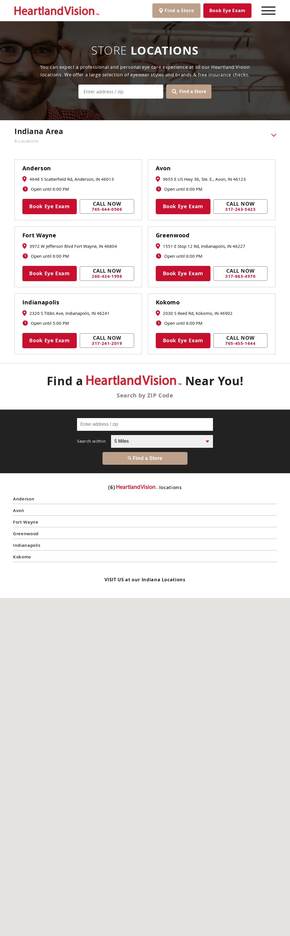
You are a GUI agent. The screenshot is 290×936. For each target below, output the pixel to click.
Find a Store (189, 91)
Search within (91, 441)
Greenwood (173, 235)
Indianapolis (40, 302)
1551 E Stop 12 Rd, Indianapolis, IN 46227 (200, 246)
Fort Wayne (39, 235)
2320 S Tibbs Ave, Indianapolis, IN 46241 (66, 313)
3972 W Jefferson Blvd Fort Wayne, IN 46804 (69, 246)
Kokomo (168, 302)
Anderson (36, 168)
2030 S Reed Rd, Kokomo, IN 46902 (194, 313)
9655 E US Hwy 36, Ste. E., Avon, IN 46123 (201, 179)
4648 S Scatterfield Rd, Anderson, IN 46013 (68, 179)
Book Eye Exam (227, 10)
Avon (163, 168)
